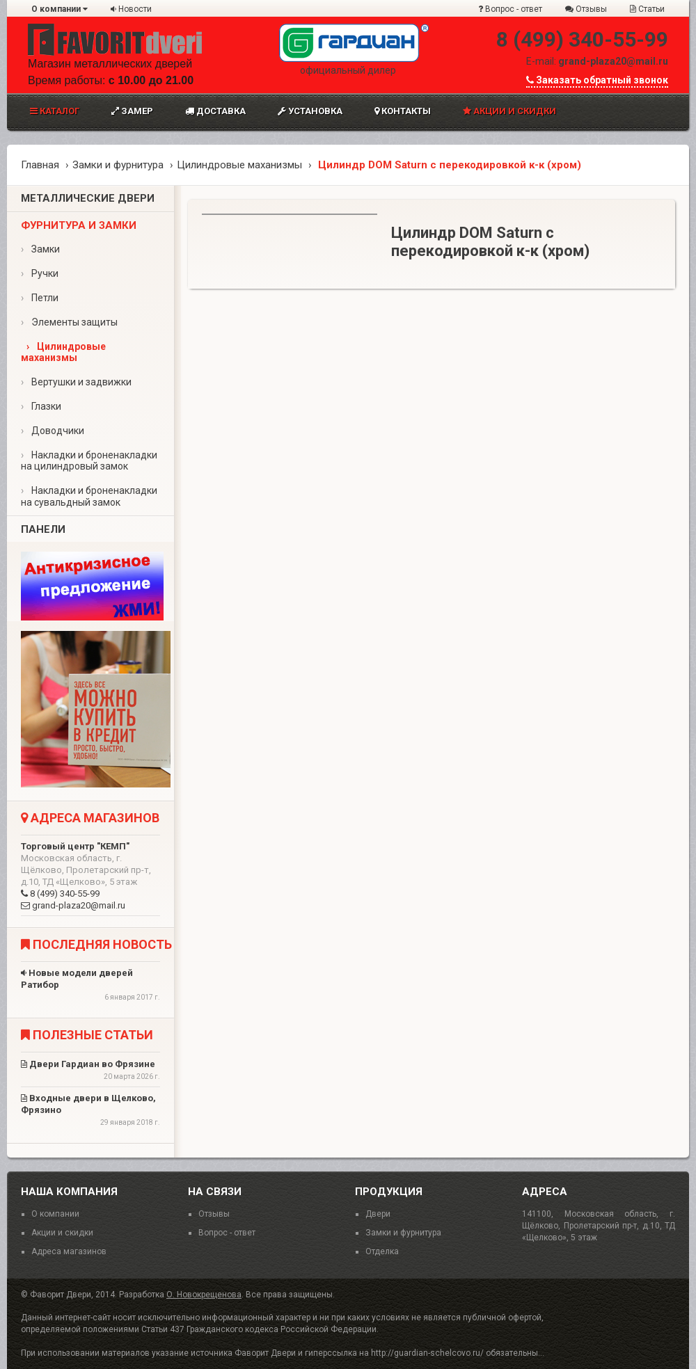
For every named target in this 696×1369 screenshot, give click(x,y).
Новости (131, 9)
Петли (39, 297)
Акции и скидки (509, 111)
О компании (59, 9)
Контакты (402, 111)
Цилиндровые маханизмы (239, 165)
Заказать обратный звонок (597, 80)
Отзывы (586, 9)
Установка (310, 111)
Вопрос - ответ (510, 9)
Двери (377, 1214)
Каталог (54, 111)
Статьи (647, 9)
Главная (40, 165)
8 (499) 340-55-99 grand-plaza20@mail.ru (90, 876)
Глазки (41, 406)
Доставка (215, 111)
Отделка (382, 1251)
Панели (43, 529)
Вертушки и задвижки (76, 381)
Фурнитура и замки (78, 225)
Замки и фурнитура (118, 165)
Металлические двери (88, 198)
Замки (40, 249)
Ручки (39, 273)
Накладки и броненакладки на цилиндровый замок (89, 460)
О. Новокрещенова (204, 1294)
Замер (132, 111)
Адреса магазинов (68, 1251)
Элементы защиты (69, 322)
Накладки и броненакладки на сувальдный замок (89, 496)
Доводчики (52, 430)
